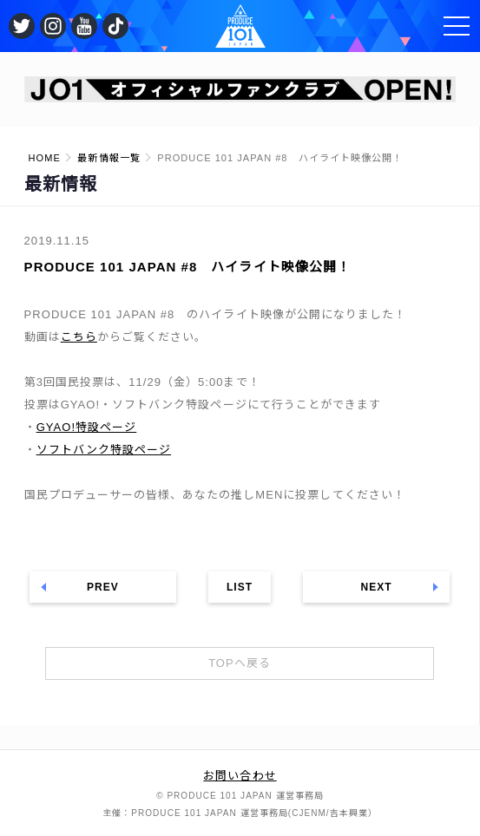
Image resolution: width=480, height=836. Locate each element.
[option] (240, 89)
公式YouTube (84, 26)
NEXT (375, 587)
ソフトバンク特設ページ (103, 449)
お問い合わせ (239, 775)
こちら (79, 336)
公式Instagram (53, 26)
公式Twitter (22, 26)
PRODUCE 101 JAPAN (240, 26)
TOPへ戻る (239, 662)
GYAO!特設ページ (86, 427)
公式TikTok (115, 26)
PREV (103, 587)
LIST (240, 587)
